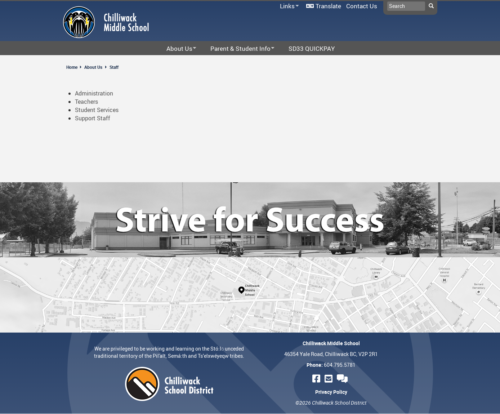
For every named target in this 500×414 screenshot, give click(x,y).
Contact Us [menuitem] (361, 6)
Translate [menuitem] (328, 6)
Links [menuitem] (288, 6)
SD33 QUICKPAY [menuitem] (312, 48)
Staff (114, 67)
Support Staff (92, 118)
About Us (93, 67)
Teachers (86, 102)
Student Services (97, 110)
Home (71, 67)
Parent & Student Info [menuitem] (237, 48)
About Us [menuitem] (176, 48)
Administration (94, 93)
